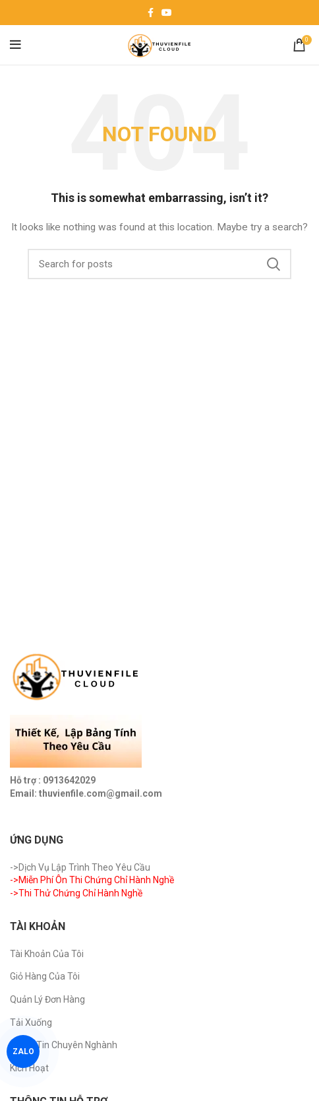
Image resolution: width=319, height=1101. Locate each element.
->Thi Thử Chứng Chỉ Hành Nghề (76, 893)
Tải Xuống (31, 1022)
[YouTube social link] (167, 12)
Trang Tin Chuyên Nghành (63, 1045)
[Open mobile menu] (15, 45)
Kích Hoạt (29, 1068)
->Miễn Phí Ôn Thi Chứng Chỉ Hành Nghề (92, 880)
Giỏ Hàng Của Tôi (45, 976)
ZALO (23, 1051)
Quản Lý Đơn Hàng (47, 999)
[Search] (159, 264)
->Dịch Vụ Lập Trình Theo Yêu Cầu (80, 867)
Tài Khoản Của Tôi (47, 954)
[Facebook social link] (151, 12)
